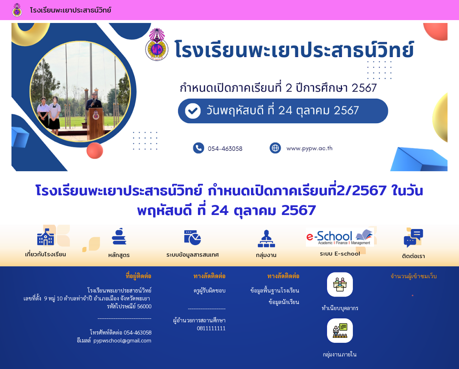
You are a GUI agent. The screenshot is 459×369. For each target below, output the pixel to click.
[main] (229, 199)
